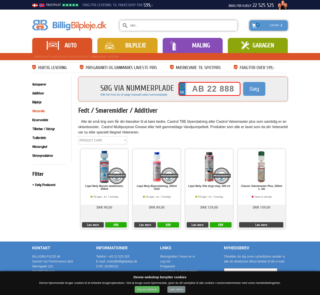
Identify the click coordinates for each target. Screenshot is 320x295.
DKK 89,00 (156, 207)
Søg (254, 89)
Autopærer (39, 84)
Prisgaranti (167, 266)
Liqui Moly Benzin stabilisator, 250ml (104, 188)
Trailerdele (39, 138)
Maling (201, 45)
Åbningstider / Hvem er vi (177, 256)
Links (165, 248)
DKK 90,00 (104, 207)
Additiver (38, 93)
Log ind (165, 261)
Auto (70, 45)
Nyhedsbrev (236, 248)
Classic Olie (74, 56)
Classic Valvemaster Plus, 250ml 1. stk (261, 188)
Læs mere (93, 225)
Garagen (263, 45)
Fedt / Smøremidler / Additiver (101, 56)
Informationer (112, 248)
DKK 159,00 (261, 207)
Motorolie (59, 56)
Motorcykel (39, 147)
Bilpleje (135, 45)
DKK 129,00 (209, 207)
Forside (38, 56)
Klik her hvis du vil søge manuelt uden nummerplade (133, 94)
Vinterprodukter (42, 156)
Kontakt (41, 248)
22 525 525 (263, 5)
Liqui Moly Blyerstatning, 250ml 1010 (157, 188)
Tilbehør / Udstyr (43, 129)
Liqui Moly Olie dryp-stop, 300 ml (209, 186)
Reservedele (40, 120)
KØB (116, 225)
